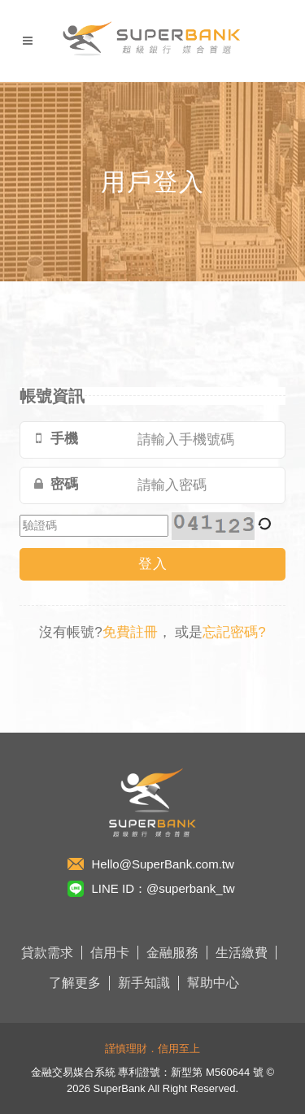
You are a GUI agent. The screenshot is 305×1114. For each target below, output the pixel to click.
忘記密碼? (234, 632)
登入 (153, 564)
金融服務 (172, 953)
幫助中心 (213, 983)
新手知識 (144, 983)
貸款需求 (47, 953)
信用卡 (109, 953)
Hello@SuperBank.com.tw (163, 864)
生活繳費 (242, 953)
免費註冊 (130, 632)
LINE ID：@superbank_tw (163, 888)
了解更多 (75, 983)
